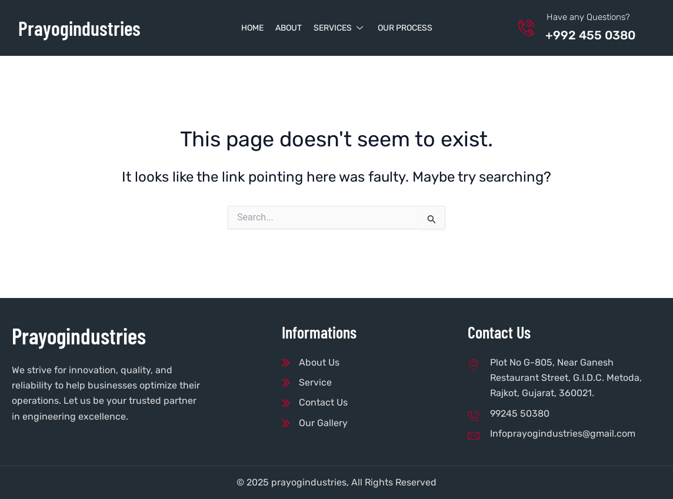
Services (340, 28)
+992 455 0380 (593, 35)
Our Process (405, 28)
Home (252, 28)
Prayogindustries (82, 27)
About (288, 28)
